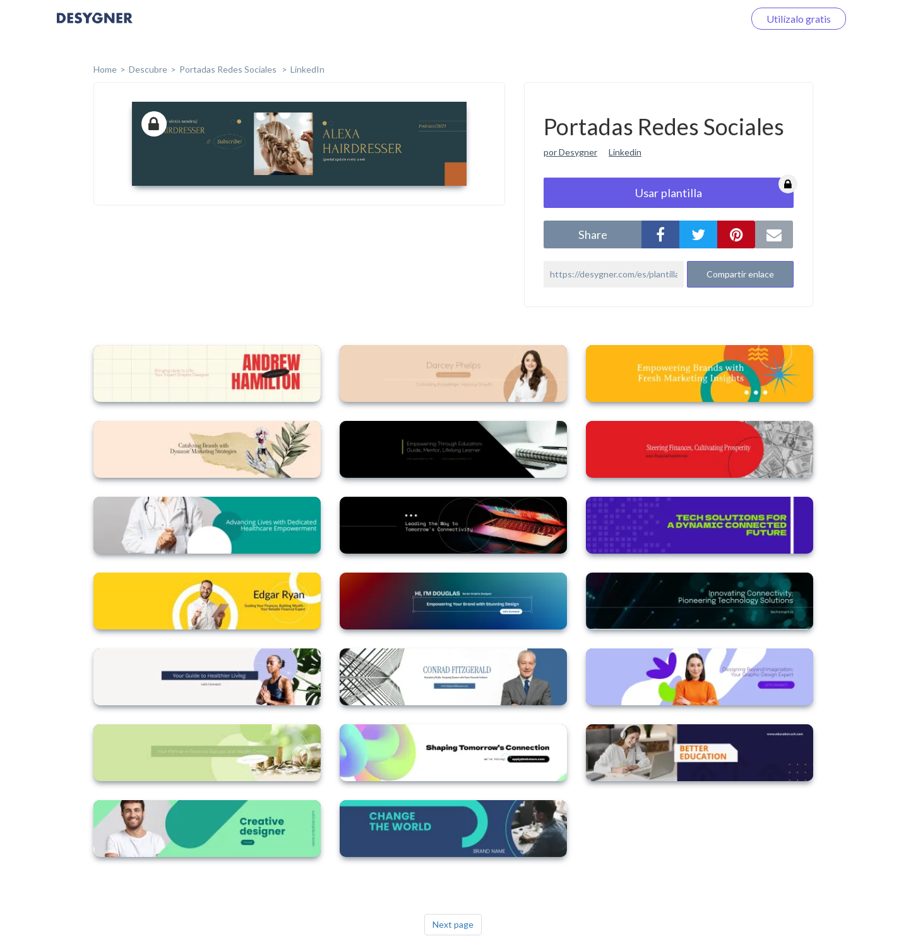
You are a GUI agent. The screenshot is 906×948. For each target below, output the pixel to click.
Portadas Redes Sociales (228, 69)
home (105, 69)
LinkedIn (307, 69)
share (592, 234)
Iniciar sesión (700, 18)
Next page (453, 924)
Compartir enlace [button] (740, 274)
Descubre (148, 69)
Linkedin (625, 152)
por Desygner (570, 152)
